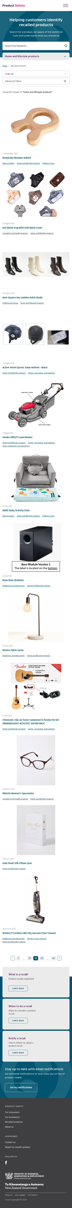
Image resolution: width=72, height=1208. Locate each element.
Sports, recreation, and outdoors (41, 373)
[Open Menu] (65, 5)
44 (53, 958)
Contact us (10, 1142)
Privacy (8, 1195)
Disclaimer (20, 1195)
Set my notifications (21, 1087)
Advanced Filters (13, 82)
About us (9, 1126)
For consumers (12, 1112)
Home (4, 66)
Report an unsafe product (17, 1147)
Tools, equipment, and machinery (16, 446)
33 (42, 958)
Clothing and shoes (10, 303)
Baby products (8, 163)
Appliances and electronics (13, 585)
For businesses (12, 1117)
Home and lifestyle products (28, 163)
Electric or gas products (36, 938)
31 (29, 958)
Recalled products (14, 1121)
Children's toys (48, 163)
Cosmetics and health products (15, 233)
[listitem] (36, 982)
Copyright (33, 1195)
